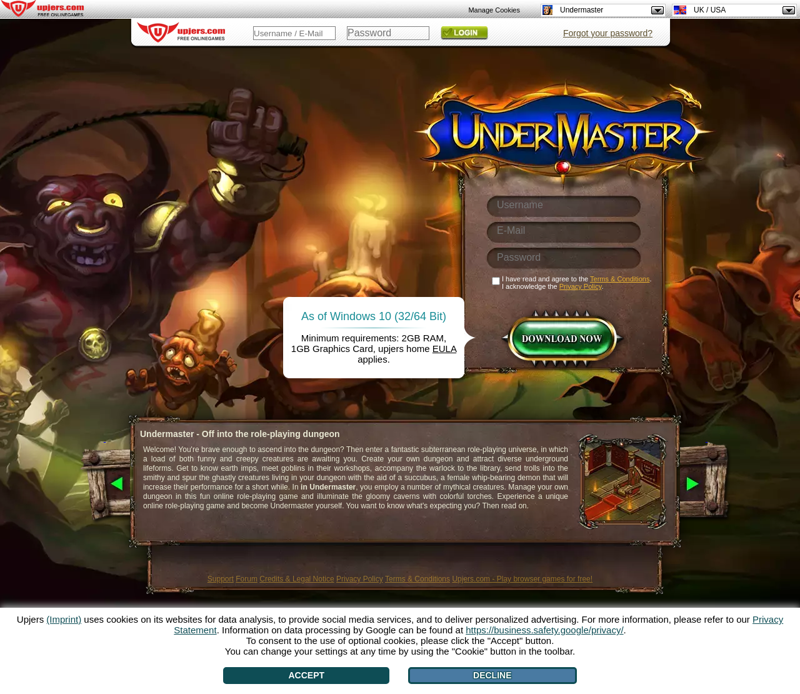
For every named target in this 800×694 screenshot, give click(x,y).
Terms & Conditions (417, 579)
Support (221, 579)
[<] (104, 485)
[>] (706, 485)
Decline (492, 675)
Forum (247, 579)
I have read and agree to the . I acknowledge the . (577, 282)
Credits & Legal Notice (296, 579)
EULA (444, 348)
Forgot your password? (607, 33)
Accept (307, 675)
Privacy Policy (359, 579)
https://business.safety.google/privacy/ (544, 630)
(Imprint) (63, 619)
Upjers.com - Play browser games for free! (522, 579)
